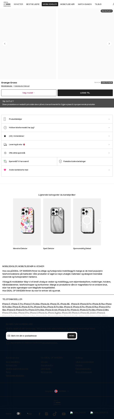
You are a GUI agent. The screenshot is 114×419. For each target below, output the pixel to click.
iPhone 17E (55, 319)
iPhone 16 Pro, (86, 319)
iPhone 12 (75, 325)
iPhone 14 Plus (92, 322)
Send (71, 350)
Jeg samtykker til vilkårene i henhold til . (34, 357)
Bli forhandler (46, 387)
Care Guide (46, 384)
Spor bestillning (13, 377)
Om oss (44, 377)
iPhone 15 (16, 322)
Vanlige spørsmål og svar (17, 384)
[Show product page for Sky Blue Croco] (55, 126)
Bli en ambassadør (84, 387)
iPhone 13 (11, 325)
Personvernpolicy (83, 384)
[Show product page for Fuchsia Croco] (24, 126)
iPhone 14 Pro (79, 322)
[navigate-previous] (99, 242)
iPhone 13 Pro (22, 325)
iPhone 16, (75, 319)
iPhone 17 (6, 319)
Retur (8, 387)
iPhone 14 (68, 322)
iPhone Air (45, 319)
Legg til (85, 93)
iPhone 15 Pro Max (55, 322)
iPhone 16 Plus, (98, 319)
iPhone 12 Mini (102, 325)
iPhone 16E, (65, 319)
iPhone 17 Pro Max (32, 319)
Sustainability (47, 380)
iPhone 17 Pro (17, 319)
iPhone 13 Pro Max (36, 325)
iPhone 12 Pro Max (88, 325)
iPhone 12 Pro (64, 325)
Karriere (79, 380)
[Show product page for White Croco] (39, 126)
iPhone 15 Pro (27, 322)
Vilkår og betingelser (85, 377)
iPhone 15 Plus (40, 322)
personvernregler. (50, 357)
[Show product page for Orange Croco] (8, 126)
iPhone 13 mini (51, 325)
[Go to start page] (7, 4)
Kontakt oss (11, 380)
